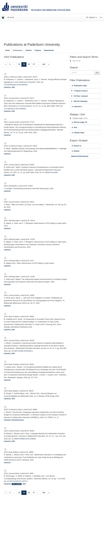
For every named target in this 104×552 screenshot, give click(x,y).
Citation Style (78, 133)
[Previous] (6, 64)
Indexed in (77, 106)
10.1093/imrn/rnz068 (50, 172)
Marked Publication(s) (79, 156)
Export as (76, 146)
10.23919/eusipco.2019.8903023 (16, 85)
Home (10, 17)
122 (43, 64)
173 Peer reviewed (79, 96)
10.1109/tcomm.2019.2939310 (15, 109)
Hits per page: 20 (79, 122)
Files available (17, 484)
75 (24, 64)
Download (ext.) (18, 420)
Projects (38, 50)
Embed (75, 151)
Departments (49, 50)
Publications (17, 50)
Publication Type (79, 86)
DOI (13, 87)
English (92, 17)
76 (29, 64)
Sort (74, 127)
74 (19, 64)
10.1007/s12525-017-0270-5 (17, 481)
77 (34, 64)
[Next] (49, 64)
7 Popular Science (79, 91)
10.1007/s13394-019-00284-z (22, 351)
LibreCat (7, 87)
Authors (28, 50)
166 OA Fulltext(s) (79, 101)
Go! (97, 72)
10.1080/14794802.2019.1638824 (23, 439)
